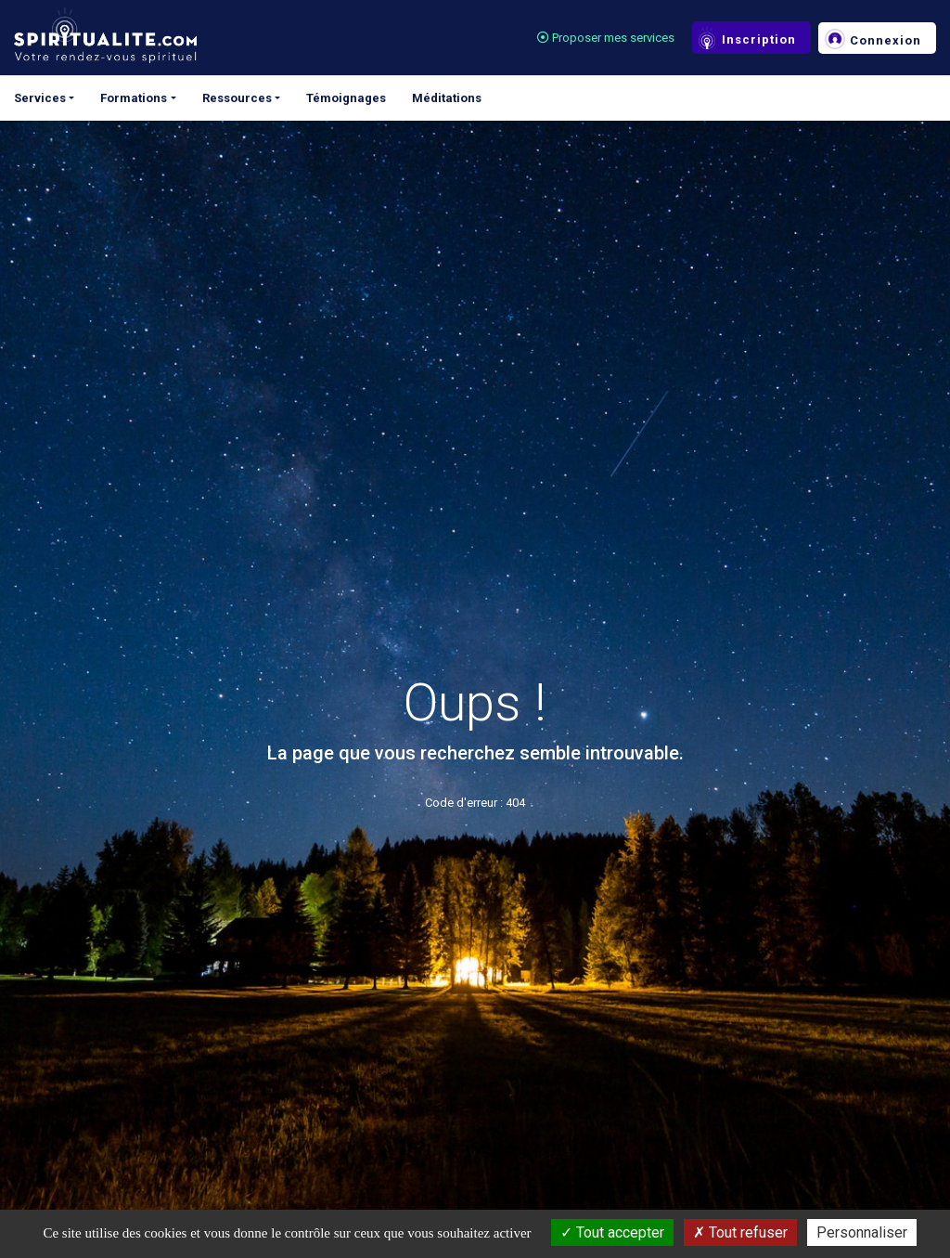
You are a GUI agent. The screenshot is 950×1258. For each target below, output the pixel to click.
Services (40, 98)
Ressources (237, 98)
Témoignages (346, 98)
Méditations (446, 98)
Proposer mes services (605, 38)
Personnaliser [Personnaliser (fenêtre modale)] (861, 1232)
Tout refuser (740, 1232)
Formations (133, 98)
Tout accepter (612, 1232)
